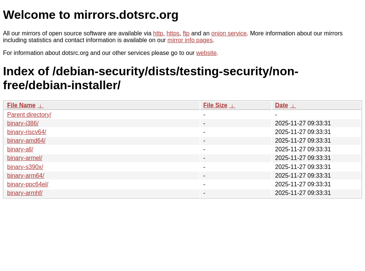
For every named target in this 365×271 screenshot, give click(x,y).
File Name (21, 105)
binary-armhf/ (24, 193)
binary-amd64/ (26, 140)
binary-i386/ (23, 123)
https (173, 33)
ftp (186, 33)
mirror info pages (190, 40)
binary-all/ (20, 149)
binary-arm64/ (25, 175)
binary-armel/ (24, 158)
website (206, 53)
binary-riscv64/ (26, 132)
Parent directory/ (29, 114)
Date (281, 105)
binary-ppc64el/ (27, 184)
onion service (229, 33)
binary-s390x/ (25, 167)
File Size (215, 105)
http (158, 33)
